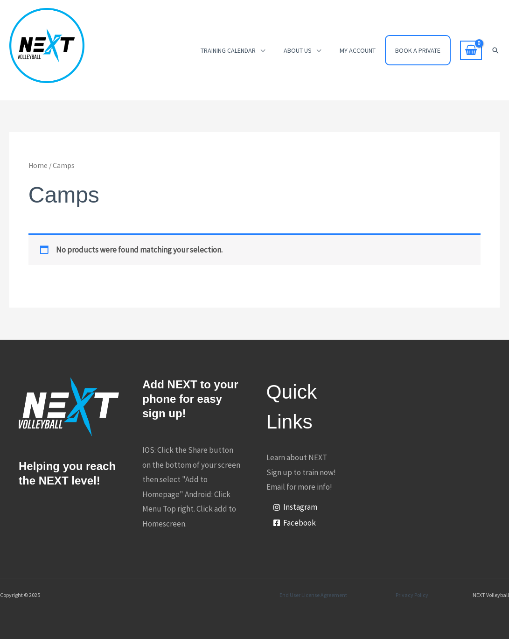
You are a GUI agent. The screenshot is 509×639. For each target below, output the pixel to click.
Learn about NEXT (296, 457)
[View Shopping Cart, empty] (471, 50)
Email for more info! (299, 487)
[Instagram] (295, 507)
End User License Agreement (313, 594)
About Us (298, 50)
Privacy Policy (412, 594)
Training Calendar (228, 50)
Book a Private (417, 50)
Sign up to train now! (301, 472)
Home (38, 165)
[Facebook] (294, 523)
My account (358, 50)
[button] (495, 50)
